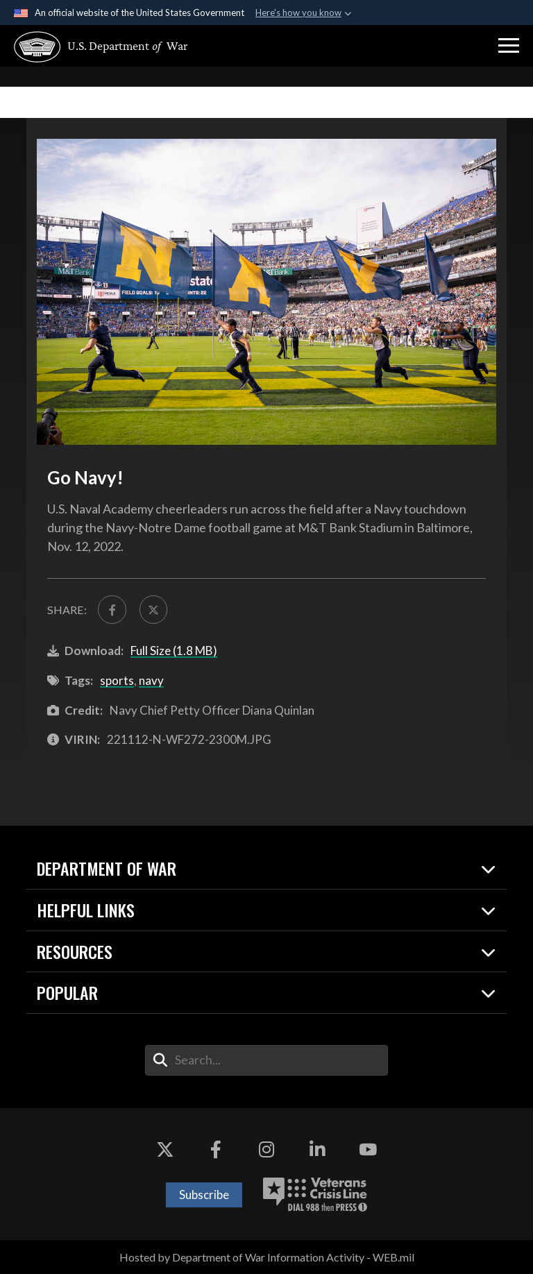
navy (151, 680)
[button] (508, 45)
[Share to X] (153, 609)
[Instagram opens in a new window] (266, 1149)
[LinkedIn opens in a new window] (317, 1149)
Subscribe (204, 1194)
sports (117, 680)
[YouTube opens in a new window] (367, 1149)
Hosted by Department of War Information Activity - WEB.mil (266, 1257)
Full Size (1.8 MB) (173, 650)
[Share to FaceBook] (112, 609)
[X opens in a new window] (165, 1149)
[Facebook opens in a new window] (215, 1149)
